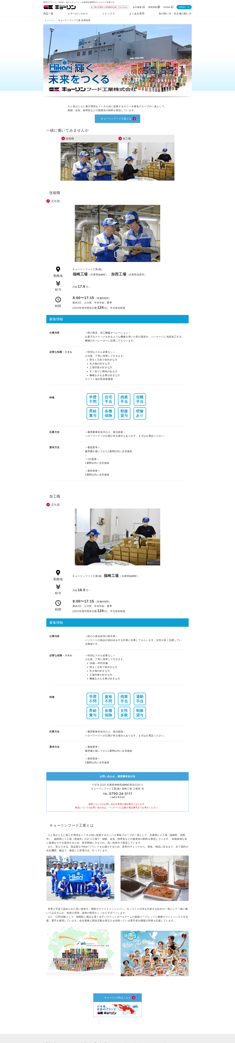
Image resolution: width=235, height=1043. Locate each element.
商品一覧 (48, 13)
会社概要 (137, 7)
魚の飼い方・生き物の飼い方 (175, 13)
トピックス (108, 13)
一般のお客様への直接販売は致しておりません (110, 7)
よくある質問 (136, 13)
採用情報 (152, 7)
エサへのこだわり (78, 13)
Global (166, 7)
